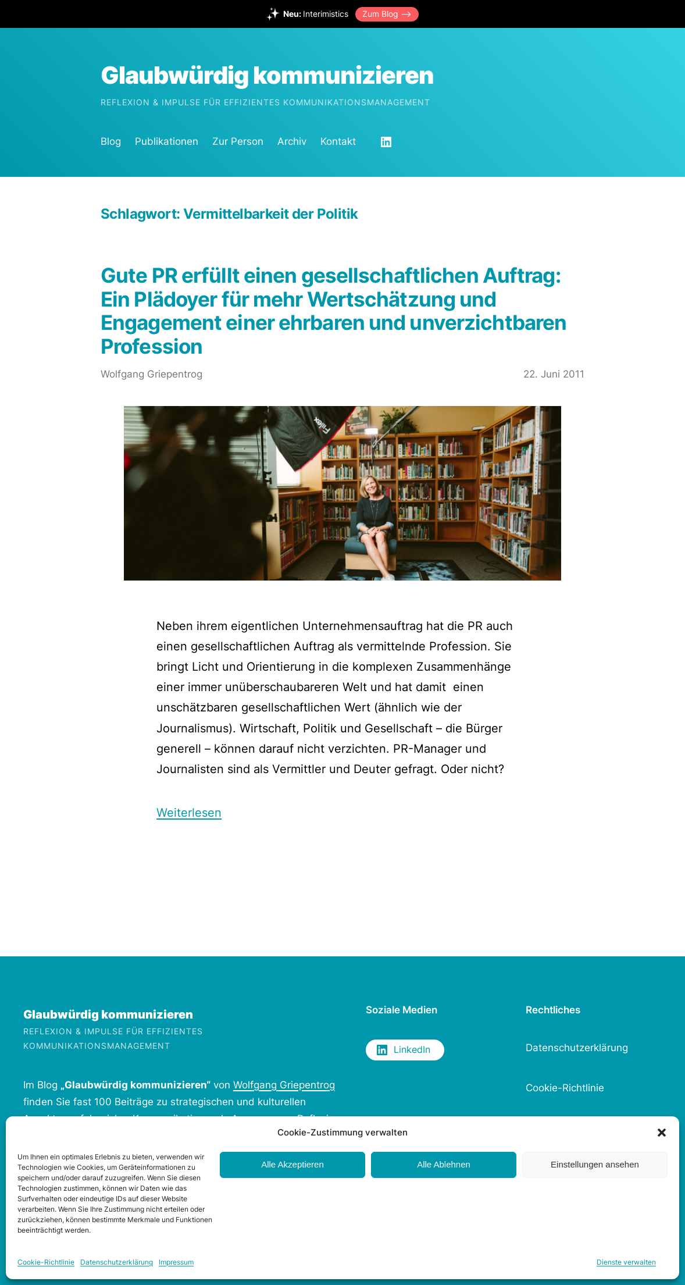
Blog (111, 141)
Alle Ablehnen (443, 1164)
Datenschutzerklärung (116, 1262)
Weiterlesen (189, 812)
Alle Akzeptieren (292, 1164)
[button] (662, 1132)
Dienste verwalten (626, 1262)
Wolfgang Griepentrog (284, 1085)
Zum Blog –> (387, 14)
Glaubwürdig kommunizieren (267, 75)
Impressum (176, 1262)
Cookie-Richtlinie (45, 1262)
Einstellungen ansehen (595, 1164)
